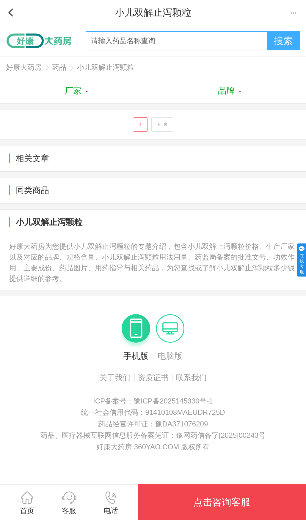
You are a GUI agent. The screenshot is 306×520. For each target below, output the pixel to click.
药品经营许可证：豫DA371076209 (153, 426)
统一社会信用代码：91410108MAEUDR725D (153, 414)
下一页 (163, 125)
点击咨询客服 (221, 502)
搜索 (283, 40)
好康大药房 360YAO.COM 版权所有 (153, 449)
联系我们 (191, 379)
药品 (59, 67)
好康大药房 (24, 67)
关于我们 (114, 379)
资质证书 (153, 379)
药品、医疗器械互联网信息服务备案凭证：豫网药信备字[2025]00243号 (153, 437)
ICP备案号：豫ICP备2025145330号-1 (153, 403)
